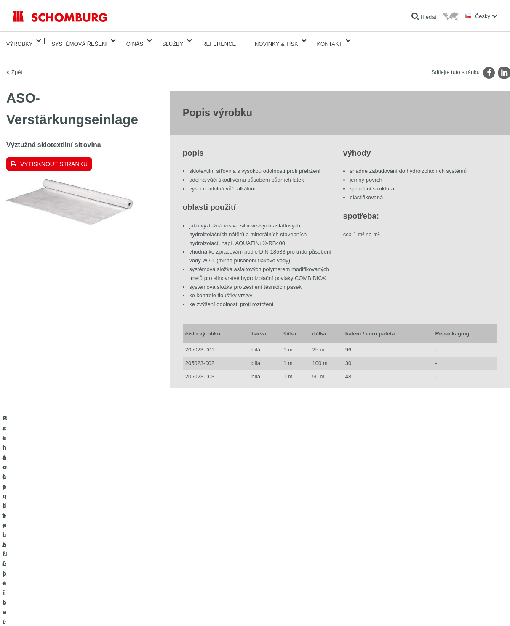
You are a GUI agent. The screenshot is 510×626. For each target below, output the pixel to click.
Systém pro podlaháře (37, 553)
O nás (134, 40)
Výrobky (19, 40)
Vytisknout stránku (54, 157)
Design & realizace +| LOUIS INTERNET (464, 609)
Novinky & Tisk (276, 40)
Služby (173, 40)
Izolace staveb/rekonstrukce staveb (52, 528)
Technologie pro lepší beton (44, 578)
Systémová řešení (79, 40)
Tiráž (40, 609)
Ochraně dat (61, 609)
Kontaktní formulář (199, 553)
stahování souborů (199, 540)
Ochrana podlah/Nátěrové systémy (52, 565)
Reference (219, 40)
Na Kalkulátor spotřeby (204, 528)
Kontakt (329, 40)
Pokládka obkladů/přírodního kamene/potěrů (62, 540)
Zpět (16, 65)
